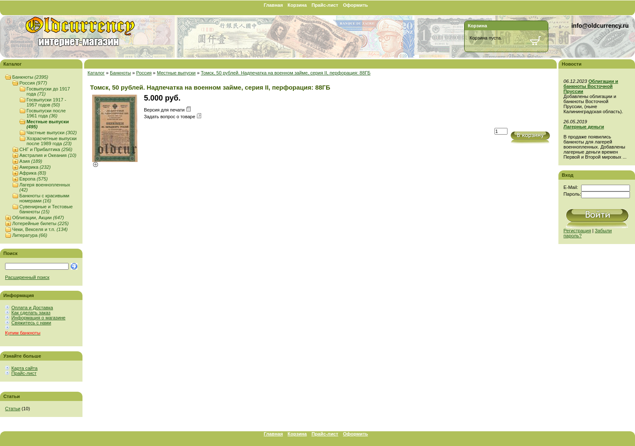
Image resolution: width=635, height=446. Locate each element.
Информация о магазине (38, 317)
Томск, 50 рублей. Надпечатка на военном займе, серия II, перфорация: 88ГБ (285, 72)
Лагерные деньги (583, 126)
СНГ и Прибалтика (45, 149)
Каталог (96, 72)
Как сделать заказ (30, 312)
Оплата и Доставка (32, 307)
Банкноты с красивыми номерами (44, 198)
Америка (34, 167)
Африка (32, 172)
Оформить (355, 5)
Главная (273, 5)
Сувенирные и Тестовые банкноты (46, 209)
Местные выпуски (176, 72)
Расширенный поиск (27, 277)
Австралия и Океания (47, 155)
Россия (33, 82)
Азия (30, 161)
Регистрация (577, 230)
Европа (33, 178)
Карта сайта (24, 368)
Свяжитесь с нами (31, 322)
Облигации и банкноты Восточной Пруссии (590, 86)
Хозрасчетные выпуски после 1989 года (52, 141)
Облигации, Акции (38, 217)
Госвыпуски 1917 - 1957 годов (46, 102)
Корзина (297, 5)
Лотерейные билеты (40, 223)
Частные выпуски (52, 132)
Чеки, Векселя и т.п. (40, 229)
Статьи (12, 408)
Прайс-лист (324, 5)
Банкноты (30, 77)
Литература (29, 235)
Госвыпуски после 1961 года (46, 113)
